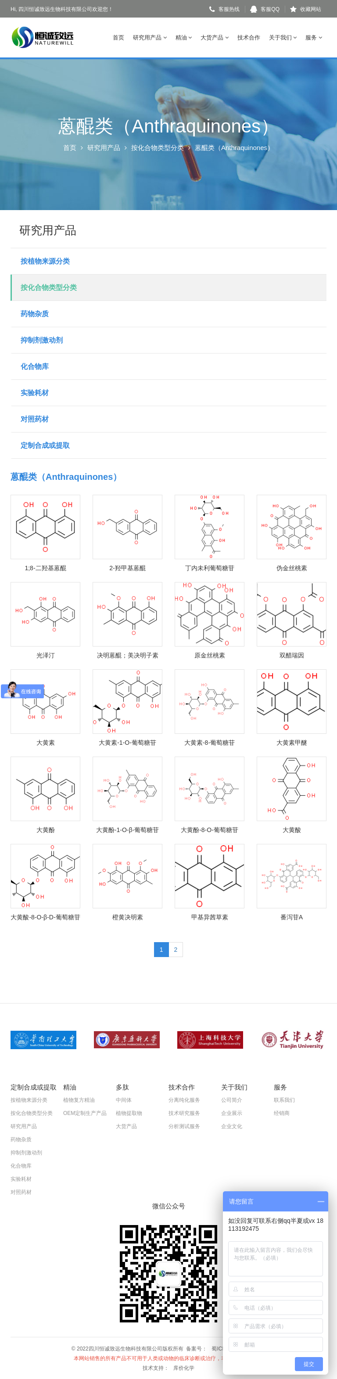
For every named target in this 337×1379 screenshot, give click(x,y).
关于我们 (283, 37)
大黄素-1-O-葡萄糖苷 (127, 742)
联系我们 (284, 1100)
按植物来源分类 (45, 260)
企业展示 (231, 1113)
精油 (184, 37)
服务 (313, 37)
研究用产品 (150, 37)
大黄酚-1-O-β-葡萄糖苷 (127, 829)
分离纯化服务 (184, 1100)
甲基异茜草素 (209, 916)
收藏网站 (305, 9)
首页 (118, 37)
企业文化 (231, 1126)
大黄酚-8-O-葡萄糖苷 (209, 829)
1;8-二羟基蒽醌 (45, 567)
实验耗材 (35, 392)
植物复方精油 (79, 1100)
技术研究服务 (184, 1113)
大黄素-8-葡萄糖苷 (209, 742)
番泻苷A (291, 916)
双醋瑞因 (292, 654)
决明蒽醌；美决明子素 (127, 654)
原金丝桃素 (209, 654)
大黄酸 (292, 829)
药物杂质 (35, 313)
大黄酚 (45, 829)
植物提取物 (129, 1113)
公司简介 (231, 1100)
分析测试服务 (184, 1126)
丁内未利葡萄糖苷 (209, 567)
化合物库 (35, 366)
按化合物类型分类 (157, 147)
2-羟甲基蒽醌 (127, 567)
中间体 (124, 1100)
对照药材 (35, 418)
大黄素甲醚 (291, 742)
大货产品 (215, 37)
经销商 (282, 1113)
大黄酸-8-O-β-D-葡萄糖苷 (45, 916)
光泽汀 (45, 654)
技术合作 (248, 37)
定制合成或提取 (45, 445)
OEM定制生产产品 (85, 1113)
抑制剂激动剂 (42, 339)
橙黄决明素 (127, 916)
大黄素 (45, 742)
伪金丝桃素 (291, 567)
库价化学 (183, 1368)
